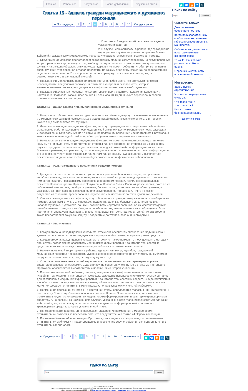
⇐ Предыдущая (64, 24)
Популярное (91, 4)
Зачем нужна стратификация (184, 88)
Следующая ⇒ (143, 24)
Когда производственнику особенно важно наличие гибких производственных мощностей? (191, 39)
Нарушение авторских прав (103, 390)
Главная (51, 4)
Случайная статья (146, 4)
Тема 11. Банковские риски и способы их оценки (187, 63)
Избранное (69, 4)
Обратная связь (191, 118)
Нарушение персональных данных (131, 390)
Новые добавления (117, 4)
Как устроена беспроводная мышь (187, 111)
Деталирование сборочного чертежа (187, 29)
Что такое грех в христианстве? (184, 103)
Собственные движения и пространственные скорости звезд (191, 52)
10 (128, 24)
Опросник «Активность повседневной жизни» (189, 72)
